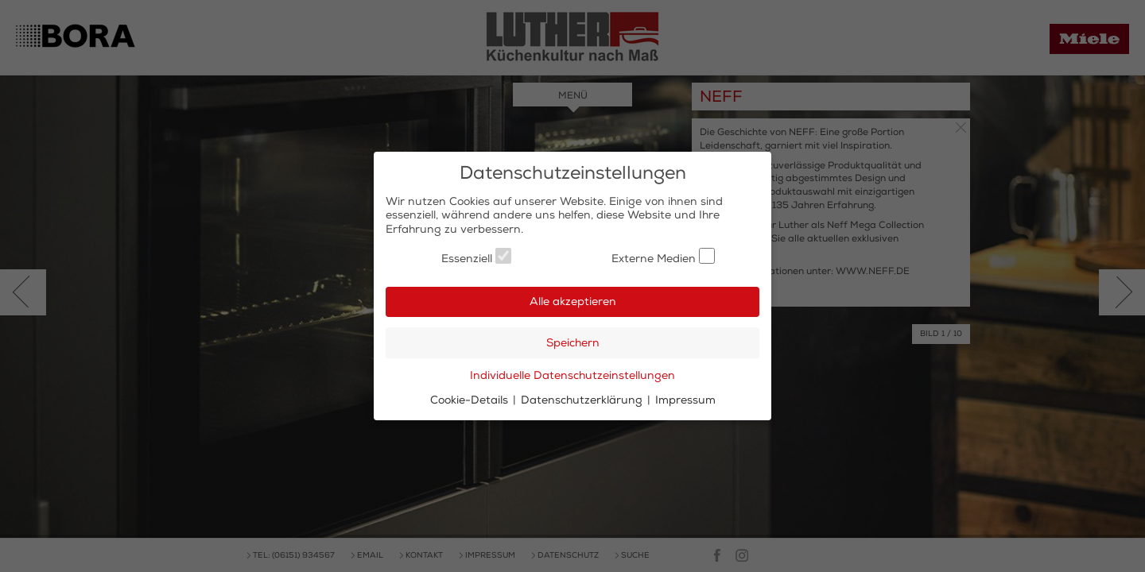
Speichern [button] (573, 343)
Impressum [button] (685, 400)
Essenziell (476, 256)
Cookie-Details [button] (470, 400)
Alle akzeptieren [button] (573, 301)
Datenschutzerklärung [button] (583, 400)
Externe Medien (663, 256)
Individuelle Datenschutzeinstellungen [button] (572, 375)
